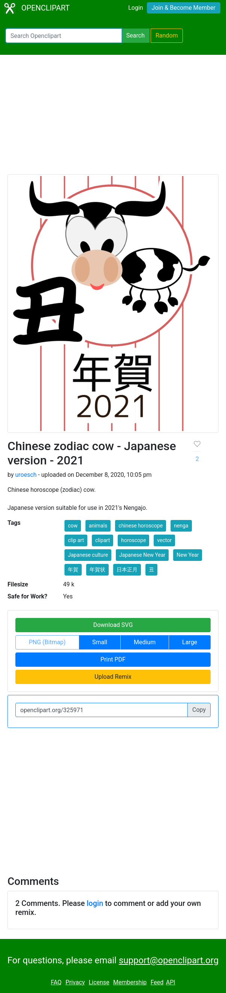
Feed (157, 982)
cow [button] (73, 526)
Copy (199, 709)
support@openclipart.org (169, 960)
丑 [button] (151, 570)
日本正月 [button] (127, 570)
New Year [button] (188, 555)
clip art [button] (76, 540)
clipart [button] (102, 540)
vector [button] (164, 540)
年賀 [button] (73, 570)
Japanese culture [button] (88, 555)
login (95, 903)
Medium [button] (145, 642)
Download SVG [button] (113, 624)
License (99, 982)
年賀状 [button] (97, 570)
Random (167, 35)
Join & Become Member (184, 7)
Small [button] (99, 642)
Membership (130, 982)
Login (135, 7)
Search (135, 35)
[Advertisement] (113, 117)
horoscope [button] (133, 540)
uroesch (25, 474)
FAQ (56, 982)
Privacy (75, 982)
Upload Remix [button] (112, 676)
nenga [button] (181, 526)
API (170, 982)
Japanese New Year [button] (142, 555)
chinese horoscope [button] (140, 526)
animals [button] (98, 526)
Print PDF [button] (113, 659)
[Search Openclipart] (64, 36)
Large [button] (189, 642)
